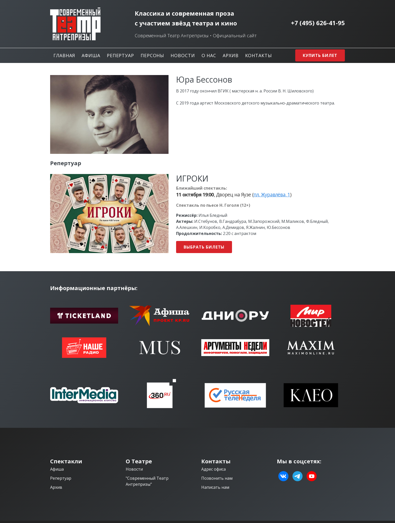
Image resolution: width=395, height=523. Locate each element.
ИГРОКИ (192, 178)
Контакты (258, 55)
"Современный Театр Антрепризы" (147, 481)
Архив (231, 55)
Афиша (91, 55)
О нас (209, 55)
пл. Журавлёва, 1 (271, 194)
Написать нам (215, 487)
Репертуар (120, 55)
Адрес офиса (213, 469)
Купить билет (320, 55)
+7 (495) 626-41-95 (318, 23)
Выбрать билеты (204, 247)
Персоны (152, 55)
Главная (64, 55)
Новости (183, 55)
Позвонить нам (217, 478)
